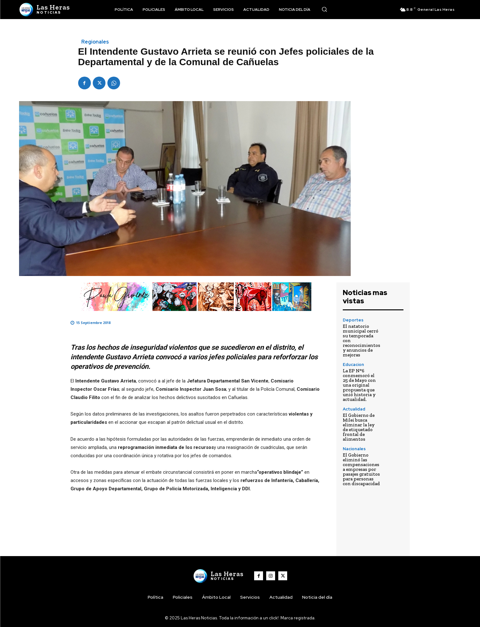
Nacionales (354, 449)
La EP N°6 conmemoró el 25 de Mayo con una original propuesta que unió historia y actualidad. (359, 385)
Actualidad (354, 409)
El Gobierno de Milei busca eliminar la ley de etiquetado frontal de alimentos (359, 427)
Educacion (353, 364)
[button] (324, 9)
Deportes (353, 320)
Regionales (95, 42)
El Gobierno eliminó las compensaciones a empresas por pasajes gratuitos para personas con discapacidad (361, 469)
